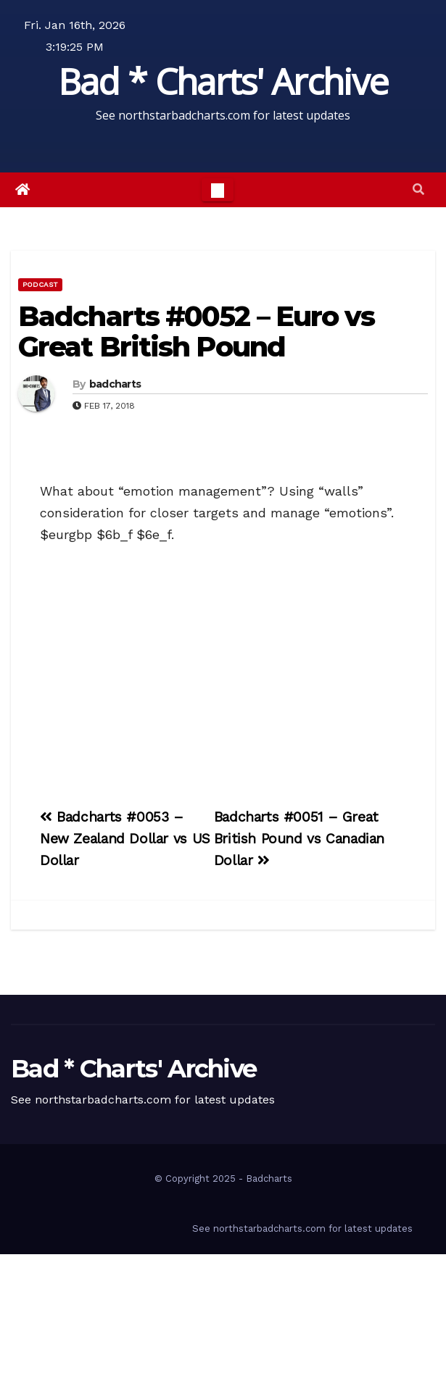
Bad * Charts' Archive (223, 81)
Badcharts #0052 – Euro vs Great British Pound (196, 331)
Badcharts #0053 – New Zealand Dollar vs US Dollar (125, 839)
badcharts (115, 384)
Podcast (40, 284)
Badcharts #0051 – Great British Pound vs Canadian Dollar (299, 839)
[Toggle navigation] (218, 189)
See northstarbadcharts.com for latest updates (302, 1228)
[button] (418, 189)
